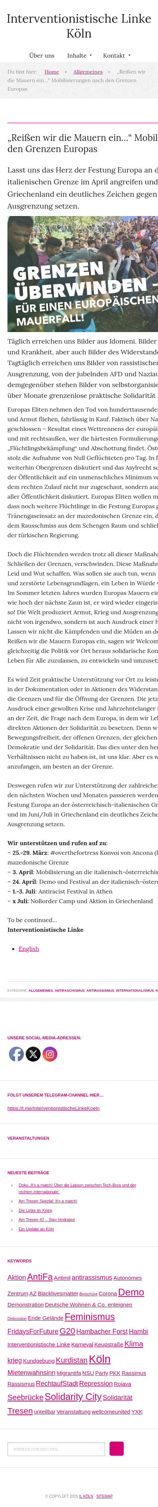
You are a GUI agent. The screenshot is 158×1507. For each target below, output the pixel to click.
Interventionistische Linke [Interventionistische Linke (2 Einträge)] (38, 1344)
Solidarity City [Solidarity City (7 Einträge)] (73, 1396)
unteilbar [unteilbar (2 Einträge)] (44, 1411)
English (29, 948)
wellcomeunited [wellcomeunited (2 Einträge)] (111, 1411)
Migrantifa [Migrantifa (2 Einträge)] (69, 1373)
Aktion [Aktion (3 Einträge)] (16, 1277)
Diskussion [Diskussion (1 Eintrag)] (17, 1318)
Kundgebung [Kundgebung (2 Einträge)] (39, 1361)
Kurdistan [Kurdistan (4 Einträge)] (72, 1360)
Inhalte (78, 57)
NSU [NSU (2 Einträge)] (88, 1373)
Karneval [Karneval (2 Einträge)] (82, 1344)
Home (52, 71)
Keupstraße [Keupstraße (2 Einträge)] (108, 1344)
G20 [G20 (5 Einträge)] (67, 1331)
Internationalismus (135, 990)
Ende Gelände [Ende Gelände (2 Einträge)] (46, 1318)
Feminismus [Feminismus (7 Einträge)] (89, 1316)
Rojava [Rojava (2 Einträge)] (123, 1384)
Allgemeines (87, 71)
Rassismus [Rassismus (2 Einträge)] (21, 1384)
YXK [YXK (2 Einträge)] (137, 1411)
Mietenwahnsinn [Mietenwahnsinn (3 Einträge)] (31, 1372)
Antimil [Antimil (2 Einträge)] (62, 1278)
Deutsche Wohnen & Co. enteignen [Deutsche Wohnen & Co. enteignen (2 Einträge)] (88, 1304)
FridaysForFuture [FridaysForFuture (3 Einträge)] (33, 1331)
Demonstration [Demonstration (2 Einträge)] (25, 1304)
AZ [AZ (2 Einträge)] (33, 1293)
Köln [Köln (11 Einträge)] (100, 1359)
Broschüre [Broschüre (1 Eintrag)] (88, 1294)
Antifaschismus (70, 990)
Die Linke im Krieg (35, 1210)
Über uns (41, 55)
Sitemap (104, 1496)
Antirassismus (100, 990)
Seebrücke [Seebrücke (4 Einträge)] (25, 1397)
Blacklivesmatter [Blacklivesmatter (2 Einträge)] (58, 1293)
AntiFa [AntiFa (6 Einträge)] (40, 1277)
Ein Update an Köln (36, 1229)
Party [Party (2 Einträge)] (101, 1373)
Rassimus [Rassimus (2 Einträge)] (133, 1373)
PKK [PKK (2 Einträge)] (114, 1373)
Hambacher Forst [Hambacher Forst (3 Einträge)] (102, 1331)
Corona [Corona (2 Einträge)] (108, 1293)
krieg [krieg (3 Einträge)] (14, 1360)
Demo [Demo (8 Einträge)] (131, 1292)
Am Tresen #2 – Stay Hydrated (47, 1219)
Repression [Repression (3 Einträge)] (96, 1383)
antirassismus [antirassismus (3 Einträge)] (92, 1277)
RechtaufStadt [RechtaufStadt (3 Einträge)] (57, 1383)
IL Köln (86, 1496)
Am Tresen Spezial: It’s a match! (48, 1201)
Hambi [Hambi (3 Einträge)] (138, 1331)
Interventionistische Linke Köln (79, 26)
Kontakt (116, 57)
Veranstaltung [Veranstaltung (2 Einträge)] (74, 1411)
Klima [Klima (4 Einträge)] (133, 1344)
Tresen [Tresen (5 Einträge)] (20, 1411)
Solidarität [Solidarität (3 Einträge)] (117, 1397)
